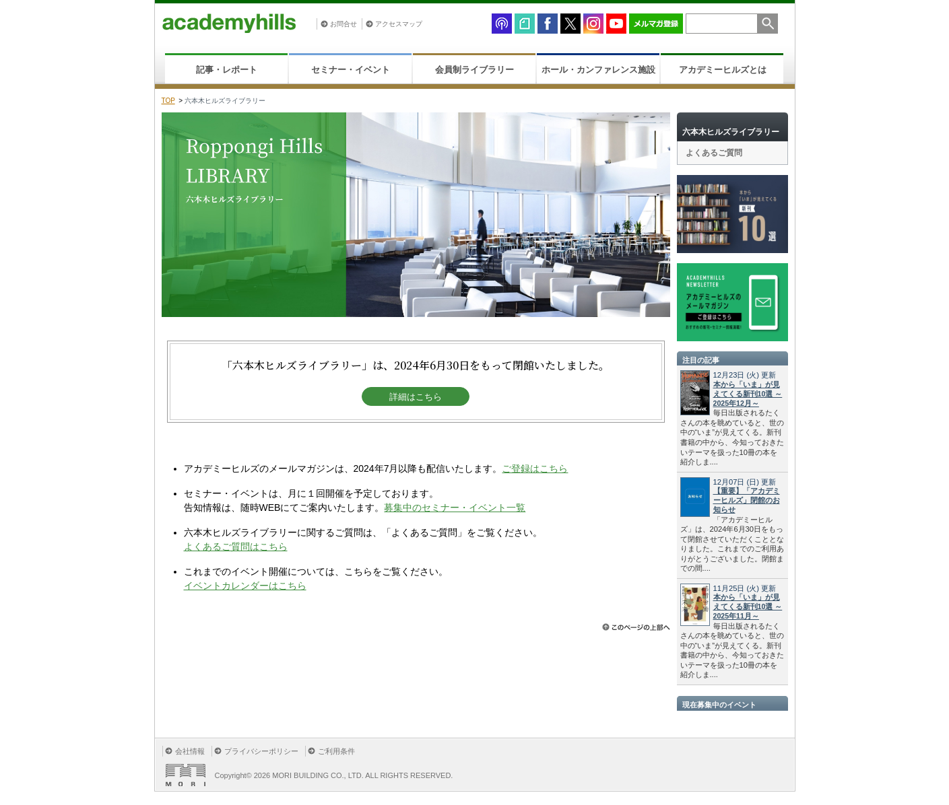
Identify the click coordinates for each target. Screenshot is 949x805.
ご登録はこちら (535, 468)
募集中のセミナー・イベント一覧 (454, 507)
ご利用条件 (336, 751)
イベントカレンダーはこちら (245, 585)
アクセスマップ (398, 24)
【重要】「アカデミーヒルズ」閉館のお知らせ (746, 500)
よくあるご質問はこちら (236, 546)
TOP (168, 100)
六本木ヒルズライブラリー (730, 132)
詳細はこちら (415, 397)
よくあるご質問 (714, 153)
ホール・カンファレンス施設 (598, 70)
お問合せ (343, 24)
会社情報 (190, 751)
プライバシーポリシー (261, 751)
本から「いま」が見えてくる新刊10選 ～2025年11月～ (748, 606)
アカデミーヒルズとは (722, 70)
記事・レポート (226, 70)
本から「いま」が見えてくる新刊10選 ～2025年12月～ (748, 393)
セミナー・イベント (350, 70)
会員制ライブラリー (474, 70)
